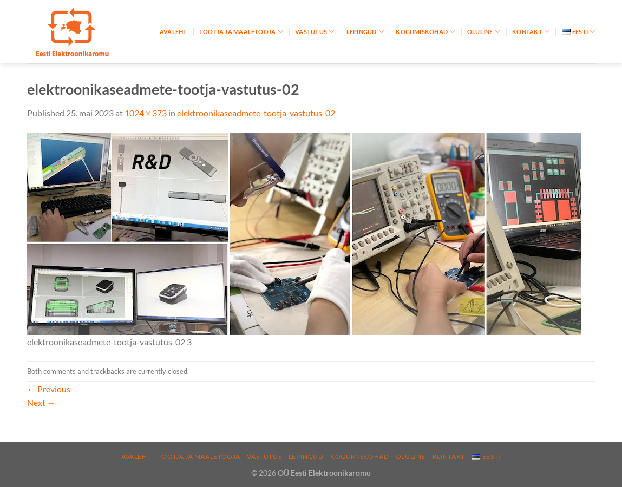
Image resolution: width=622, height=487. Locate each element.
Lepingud (365, 32)
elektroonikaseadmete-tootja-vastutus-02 (256, 113)
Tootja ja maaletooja (241, 32)
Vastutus (314, 32)
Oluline (483, 32)
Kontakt (530, 32)
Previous (48, 389)
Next (41, 402)
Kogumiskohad (425, 32)
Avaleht (173, 31)
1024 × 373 (146, 113)
